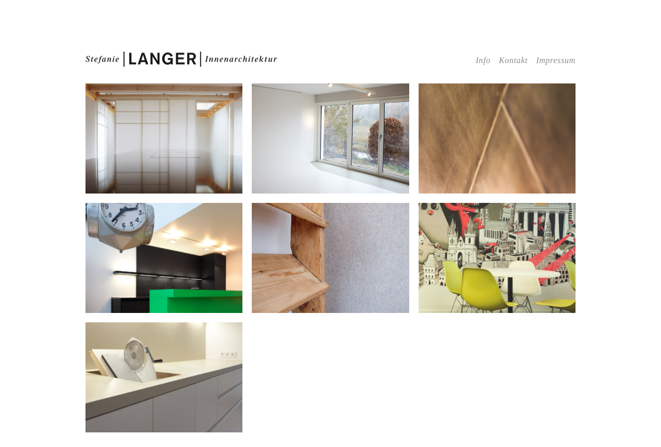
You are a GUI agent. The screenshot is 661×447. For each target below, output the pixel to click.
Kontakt (513, 60)
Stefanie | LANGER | (181, 59)
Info (483, 60)
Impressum (556, 60)
